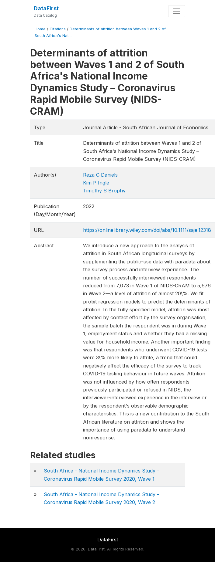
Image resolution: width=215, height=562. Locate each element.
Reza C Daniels (100, 175)
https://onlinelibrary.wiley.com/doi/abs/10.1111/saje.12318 (147, 230)
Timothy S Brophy (104, 191)
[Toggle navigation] (176, 11)
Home (40, 29)
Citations (58, 29)
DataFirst (46, 8)
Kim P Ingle (96, 183)
